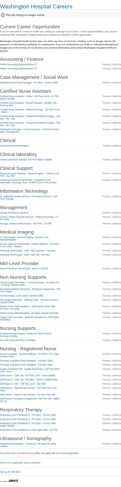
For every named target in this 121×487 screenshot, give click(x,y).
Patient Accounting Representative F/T (18, 64)
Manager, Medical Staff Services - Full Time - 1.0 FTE (26, 223)
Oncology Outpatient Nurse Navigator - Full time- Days (26, 360)
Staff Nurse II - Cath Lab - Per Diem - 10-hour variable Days (29, 379)
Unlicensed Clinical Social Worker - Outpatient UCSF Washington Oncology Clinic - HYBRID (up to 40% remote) (28, 181)
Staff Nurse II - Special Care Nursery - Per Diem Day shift (27, 394)
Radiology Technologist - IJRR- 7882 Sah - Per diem (25, 255)
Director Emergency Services (14, 213)
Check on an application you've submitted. (20, 463)
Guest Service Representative (14, 145)
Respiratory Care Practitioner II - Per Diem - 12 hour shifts (28, 415)
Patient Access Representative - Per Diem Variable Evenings (29, 313)
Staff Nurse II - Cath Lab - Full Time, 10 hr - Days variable (27, 375)
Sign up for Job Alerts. (10, 472)
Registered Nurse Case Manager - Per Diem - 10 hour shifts (29, 82)
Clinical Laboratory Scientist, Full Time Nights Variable (26, 159)
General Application (69, 453)
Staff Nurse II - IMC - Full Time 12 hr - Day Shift (23, 384)
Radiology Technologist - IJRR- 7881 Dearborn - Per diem (28, 250)
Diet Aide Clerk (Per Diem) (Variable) (17, 340)
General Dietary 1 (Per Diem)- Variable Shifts (21, 295)
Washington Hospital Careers (36, 6)
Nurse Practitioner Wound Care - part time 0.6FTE (24, 268)
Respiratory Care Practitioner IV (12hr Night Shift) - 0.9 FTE (28, 430)
